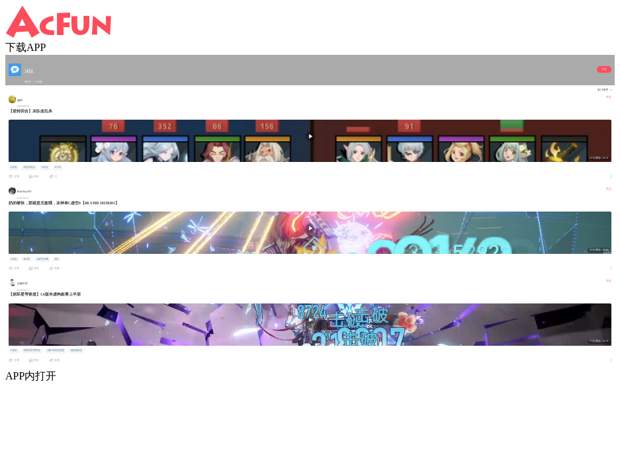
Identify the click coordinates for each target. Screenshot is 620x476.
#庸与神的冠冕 (55, 350)
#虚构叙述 (76, 350)
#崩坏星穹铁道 (31, 350)
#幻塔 (26, 259)
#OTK (57, 167)
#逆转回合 (29, 167)
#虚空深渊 (42, 259)
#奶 (56, 259)
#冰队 (14, 167)
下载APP (25, 47)
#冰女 (45, 167)
